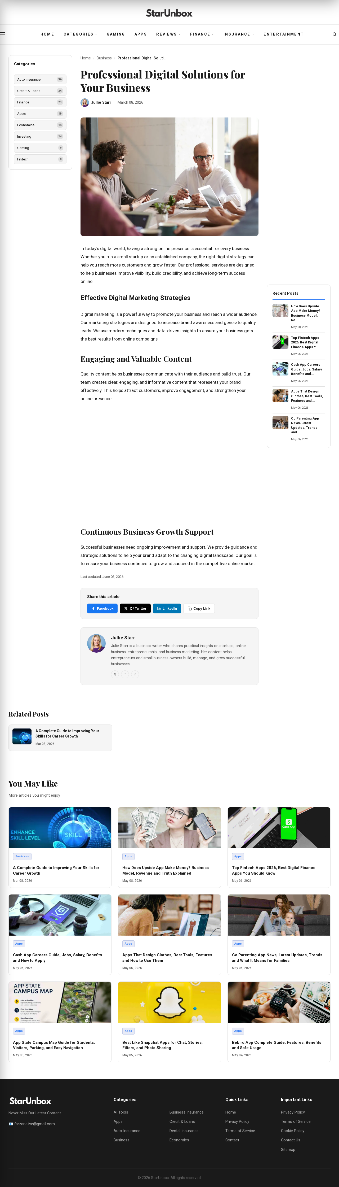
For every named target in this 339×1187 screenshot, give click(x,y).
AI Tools (121, 1112)
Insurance (239, 34)
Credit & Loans (182, 1121)
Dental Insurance (184, 1130)
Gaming (116, 34)
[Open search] (334, 34)
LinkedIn (167, 608)
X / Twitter (135, 608)
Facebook (102, 608)
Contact (232, 1140)
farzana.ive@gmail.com (34, 1123)
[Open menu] (4, 34)
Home (47, 34)
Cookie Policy (292, 1130)
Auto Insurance (127, 1130)
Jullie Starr (101, 102)
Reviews (168, 34)
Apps (141, 34)
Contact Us (290, 1140)
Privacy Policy (237, 1121)
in (135, 674)
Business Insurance (187, 1112)
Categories (80, 34)
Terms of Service (240, 1130)
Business (104, 58)
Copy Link (199, 608)
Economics (179, 1140)
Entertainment (284, 34)
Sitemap (288, 1149)
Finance (202, 34)
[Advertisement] (169, 462)
